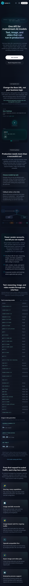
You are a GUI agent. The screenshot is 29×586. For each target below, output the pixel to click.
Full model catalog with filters (14, 314)
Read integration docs (14, 63)
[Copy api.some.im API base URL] (5, 136)
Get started (24, 3)
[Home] (5, 3)
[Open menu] (15, 3)
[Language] (19, 3)
